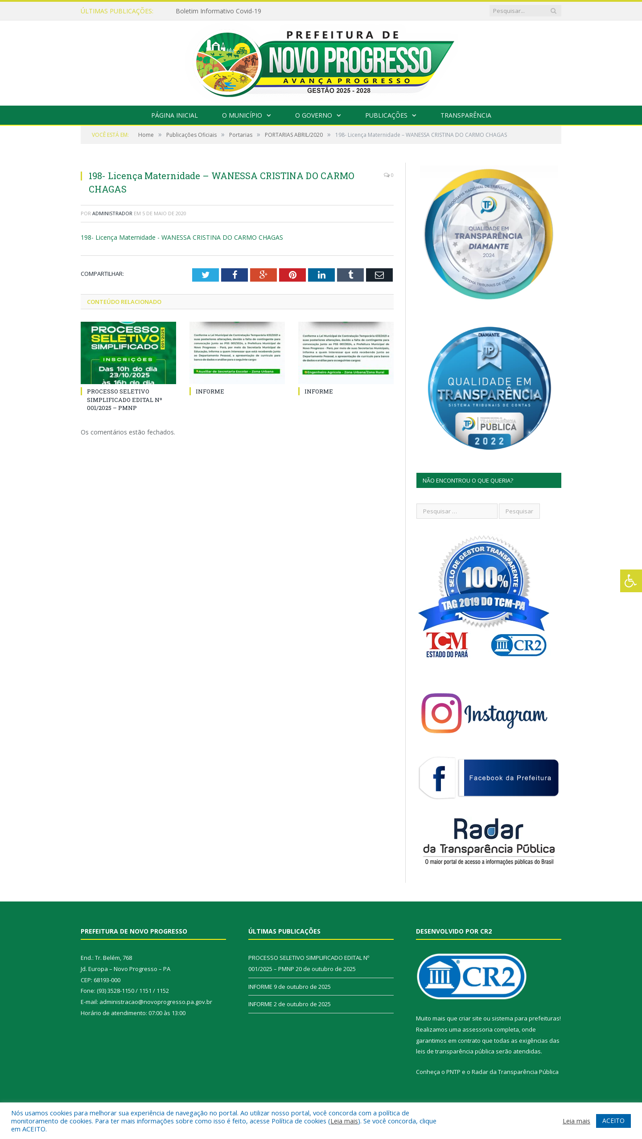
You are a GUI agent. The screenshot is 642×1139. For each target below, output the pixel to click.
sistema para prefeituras (526, 1018)
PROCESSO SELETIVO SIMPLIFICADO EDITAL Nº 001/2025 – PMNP (124, 399)
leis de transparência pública (455, 1051)
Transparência (465, 115)
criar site (470, 1018)
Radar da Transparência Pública (515, 1072)
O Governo (313, 115)
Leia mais (344, 1120)
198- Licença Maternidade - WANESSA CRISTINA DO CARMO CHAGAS (182, 237)
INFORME (210, 391)
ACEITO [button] (613, 1120)
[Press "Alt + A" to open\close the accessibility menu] (631, 581)
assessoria (477, 1029)
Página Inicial (174, 115)
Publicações (386, 115)
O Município (242, 115)
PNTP (453, 1072)
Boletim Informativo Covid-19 (218, 11)
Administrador (112, 213)
